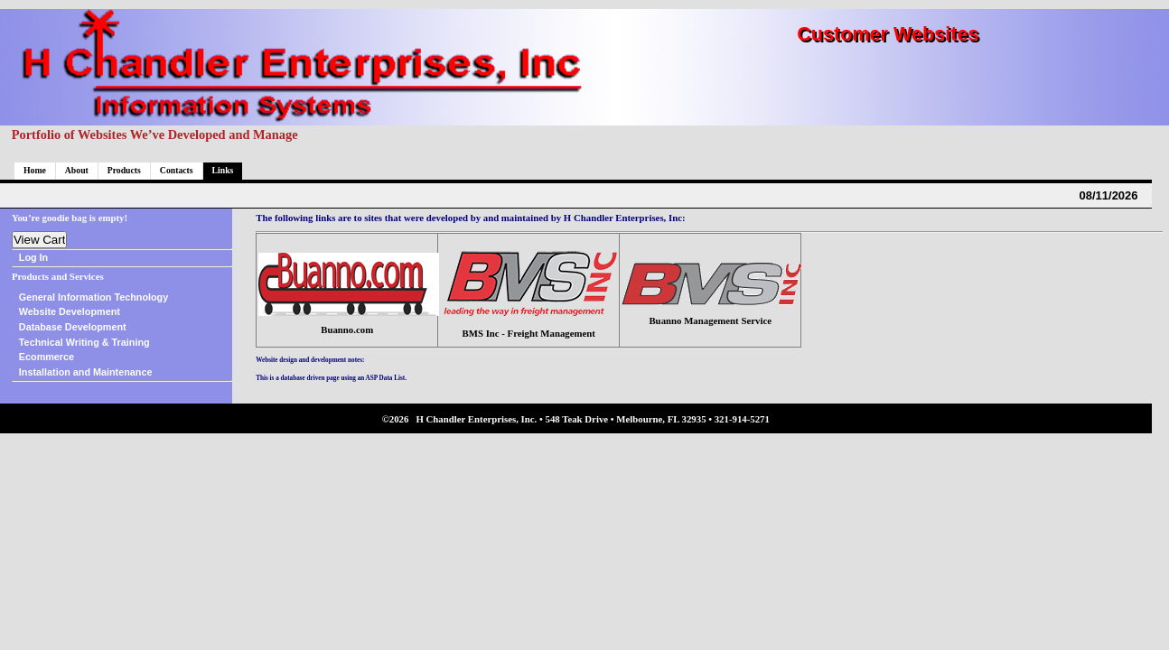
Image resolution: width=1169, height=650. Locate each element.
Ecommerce (46, 356)
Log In (33, 257)
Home (34, 170)
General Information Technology (93, 297)
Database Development (72, 326)
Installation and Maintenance (86, 372)
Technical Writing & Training (84, 342)
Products (124, 170)
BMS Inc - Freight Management (529, 333)
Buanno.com (347, 329)
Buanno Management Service (710, 320)
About (77, 170)
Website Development (69, 311)
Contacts (176, 170)
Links (223, 170)
